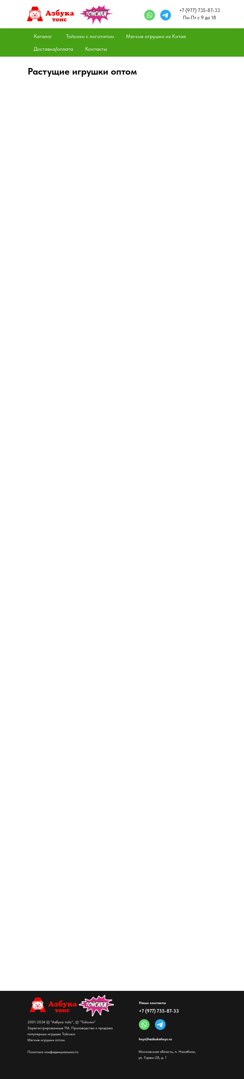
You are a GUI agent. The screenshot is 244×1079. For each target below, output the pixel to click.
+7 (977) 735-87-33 (159, 1011)
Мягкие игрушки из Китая (156, 36)
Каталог (43, 36)
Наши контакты (152, 1003)
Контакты (96, 49)
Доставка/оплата (53, 49)
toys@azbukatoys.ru (155, 1039)
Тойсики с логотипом (90, 36)
